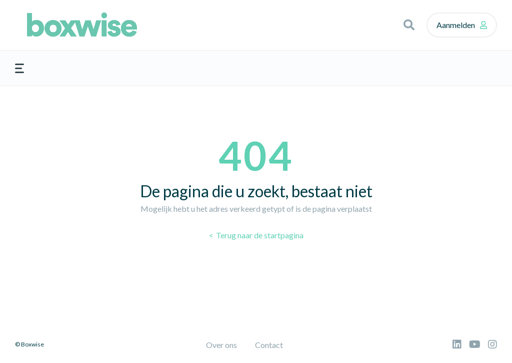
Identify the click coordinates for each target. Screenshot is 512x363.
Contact (269, 344)
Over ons (221, 344)
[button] (409, 25)
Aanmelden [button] (455, 25)
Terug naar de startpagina (259, 235)
